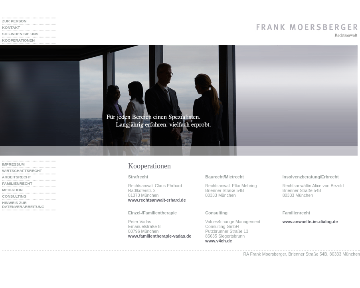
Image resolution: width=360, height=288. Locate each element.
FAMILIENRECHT (16, 184)
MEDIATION (11, 190)
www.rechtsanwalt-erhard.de (157, 200)
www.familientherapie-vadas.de (159, 236)
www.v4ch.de (218, 240)
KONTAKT (10, 28)
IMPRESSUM (12, 164)
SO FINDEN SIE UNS (19, 34)
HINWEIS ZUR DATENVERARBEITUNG (22, 205)
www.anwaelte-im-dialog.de (310, 221)
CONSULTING (13, 196)
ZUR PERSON (13, 21)
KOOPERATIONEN (17, 40)
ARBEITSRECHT (15, 177)
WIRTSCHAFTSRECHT (21, 171)
